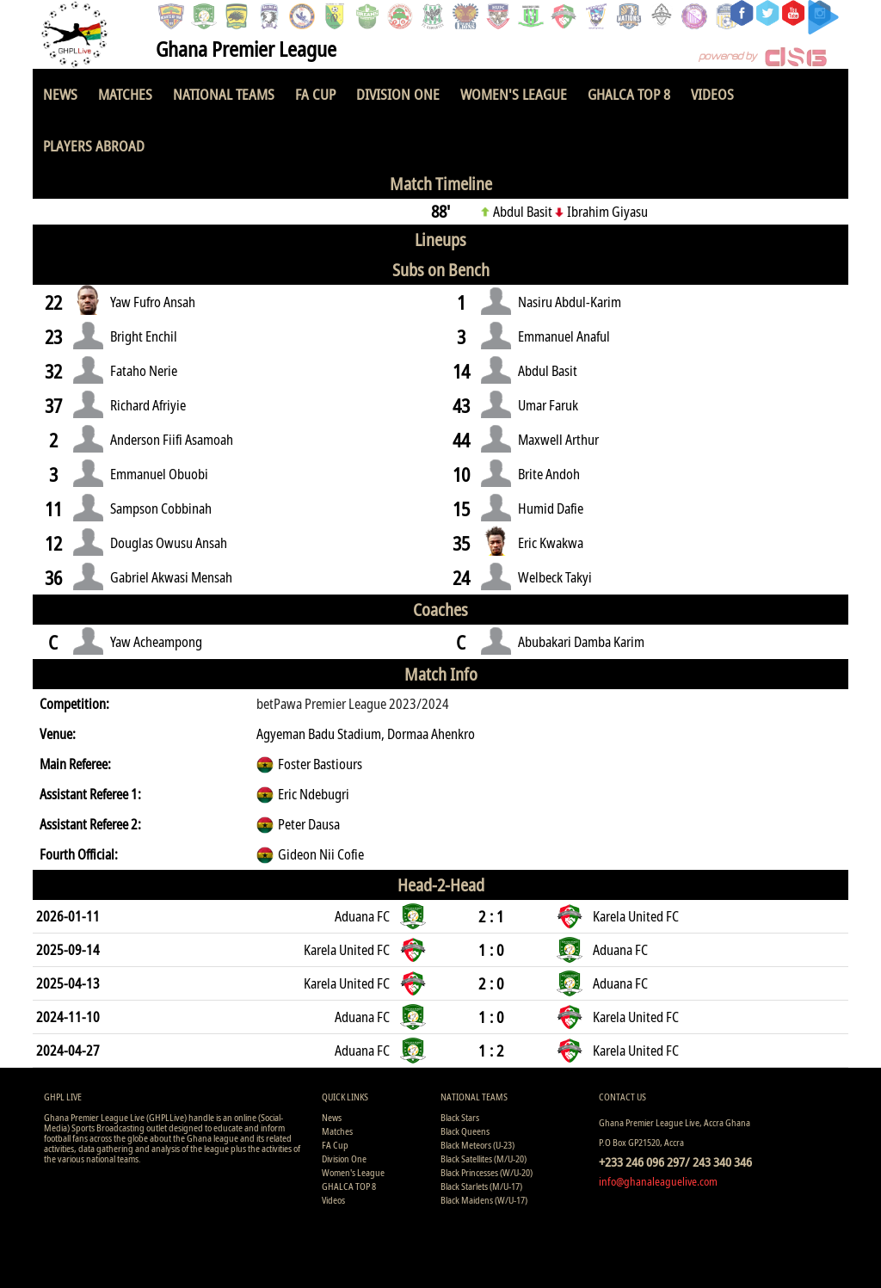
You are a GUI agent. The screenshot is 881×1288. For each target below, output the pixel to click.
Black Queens (465, 1131)
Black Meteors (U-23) (477, 1144)
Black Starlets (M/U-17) (481, 1186)
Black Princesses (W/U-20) (486, 1172)
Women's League (513, 94)
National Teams (223, 94)
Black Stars (459, 1117)
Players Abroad (94, 146)
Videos (712, 94)
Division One (398, 94)
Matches (125, 94)
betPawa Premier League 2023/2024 (352, 703)
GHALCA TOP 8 (629, 94)
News (60, 94)
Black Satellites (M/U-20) (483, 1158)
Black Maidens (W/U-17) (483, 1199)
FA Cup (315, 94)
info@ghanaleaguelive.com (658, 1181)
